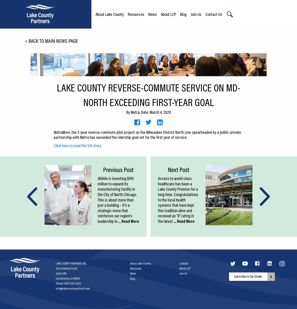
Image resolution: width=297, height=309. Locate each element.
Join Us (196, 14)
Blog (183, 14)
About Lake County (110, 14)
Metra (135, 112)
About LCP (168, 14)
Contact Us (213, 14)
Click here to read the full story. (78, 145)
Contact (183, 263)
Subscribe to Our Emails (248, 276)
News (152, 14)
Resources (136, 14)
